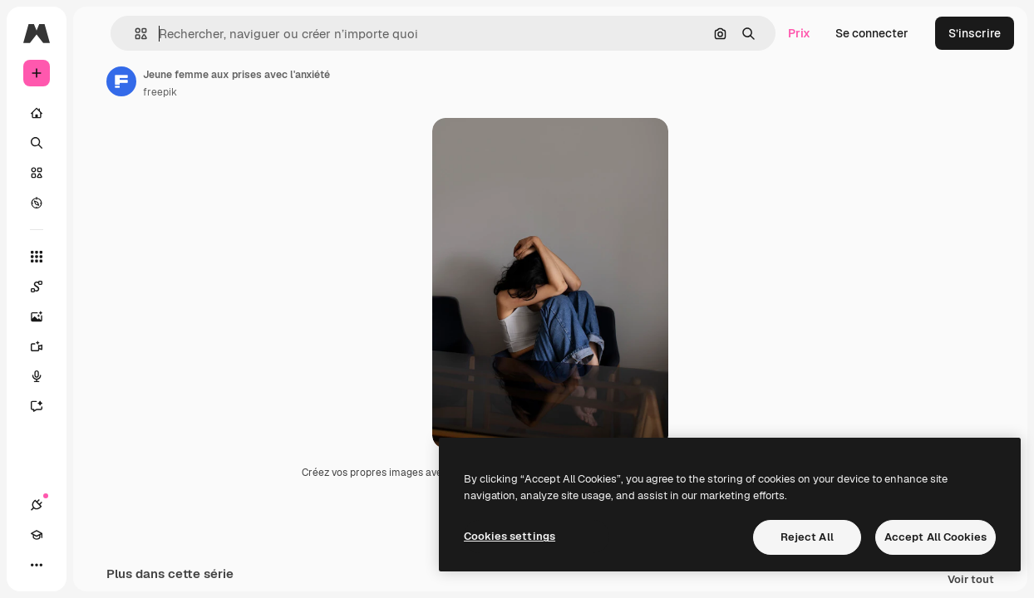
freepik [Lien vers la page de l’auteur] (160, 92)
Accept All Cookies (935, 537)
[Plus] (36, 564)
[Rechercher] (36, 143)
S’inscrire (974, 33)
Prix (799, 33)
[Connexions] (36, 505)
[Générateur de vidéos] (44, 346)
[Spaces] (44, 286)
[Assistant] (44, 406)
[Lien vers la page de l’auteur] (121, 81)
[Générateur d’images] (44, 316)
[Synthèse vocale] (44, 376)
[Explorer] (36, 202)
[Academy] (36, 535)
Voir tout (971, 582)
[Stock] (36, 172)
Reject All (807, 537)
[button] (134, 33)
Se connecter (871, 33)
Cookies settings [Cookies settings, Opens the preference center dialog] (509, 536)
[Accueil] (36, 113)
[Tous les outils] (36, 256)
